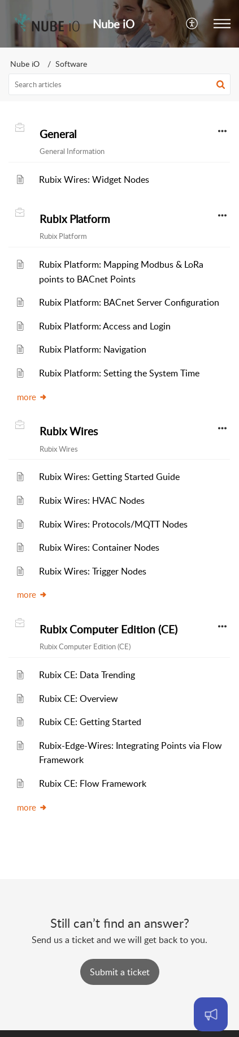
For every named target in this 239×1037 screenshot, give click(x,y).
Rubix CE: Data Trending (87, 675)
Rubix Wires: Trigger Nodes (92, 571)
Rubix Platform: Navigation (92, 349)
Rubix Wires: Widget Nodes (94, 179)
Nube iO (25, 63)
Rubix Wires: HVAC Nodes (92, 500)
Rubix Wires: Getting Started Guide (109, 476)
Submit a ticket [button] (120, 972)
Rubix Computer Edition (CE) (108, 629)
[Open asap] (211, 1014)
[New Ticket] (119, 972)
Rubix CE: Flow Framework (92, 783)
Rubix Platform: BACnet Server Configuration (129, 302)
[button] (192, 24)
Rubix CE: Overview (78, 698)
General (58, 134)
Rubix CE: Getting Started (90, 721)
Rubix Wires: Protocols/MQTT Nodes (113, 524)
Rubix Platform (75, 219)
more (32, 396)
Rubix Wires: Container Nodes (99, 547)
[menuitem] (192, 24)
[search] (119, 84)
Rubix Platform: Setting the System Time (119, 373)
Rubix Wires (69, 431)
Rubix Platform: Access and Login (105, 326)
